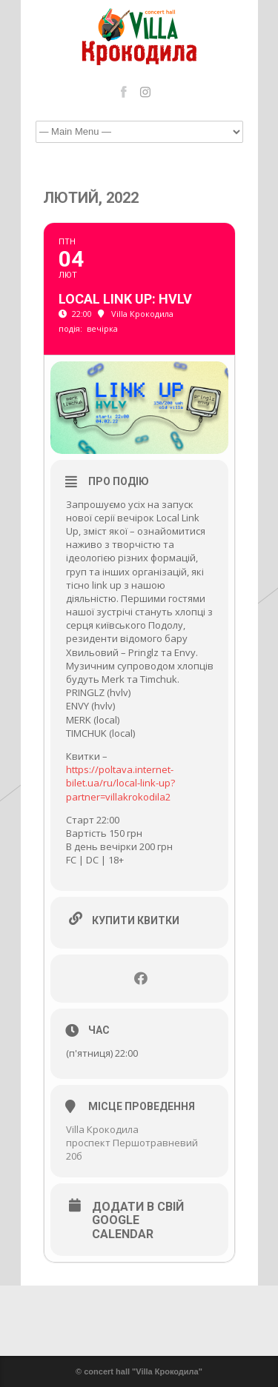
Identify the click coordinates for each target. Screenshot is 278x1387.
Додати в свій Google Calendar (138, 1220)
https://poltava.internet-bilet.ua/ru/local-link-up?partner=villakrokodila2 (120, 783)
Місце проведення (141, 1106)
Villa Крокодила (102, 1129)
